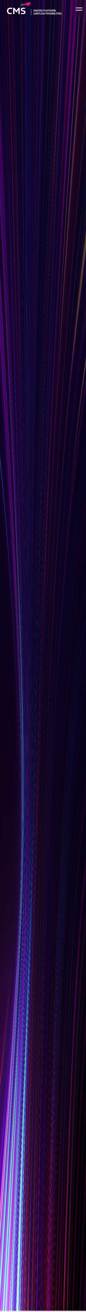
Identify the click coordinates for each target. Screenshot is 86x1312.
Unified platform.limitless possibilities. (47, 12)
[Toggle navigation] (79, 8)
